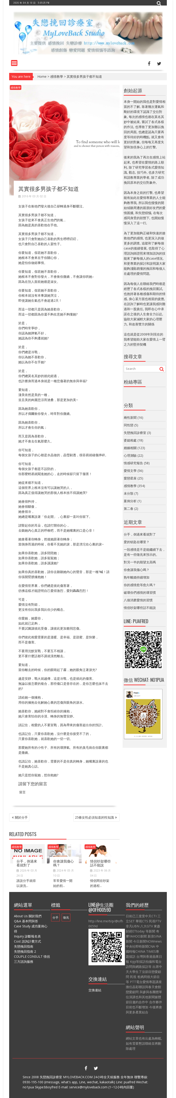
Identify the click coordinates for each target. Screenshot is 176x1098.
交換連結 (94, 990)
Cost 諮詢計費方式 (27, 941)
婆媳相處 (130, 440)
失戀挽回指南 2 (25, 951)
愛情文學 (130, 470)
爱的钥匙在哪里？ (136, 542)
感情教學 (56, 76)
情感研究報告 (133, 463)
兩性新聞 (130, 417)
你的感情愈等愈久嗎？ (140, 585)
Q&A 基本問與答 (26, 921)
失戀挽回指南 (23, 946)
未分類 (128, 493)
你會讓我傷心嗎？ (63, 862)
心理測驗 (130, 455)
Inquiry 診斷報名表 (27, 936)
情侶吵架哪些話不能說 (100, 862)
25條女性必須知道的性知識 (94, 817)
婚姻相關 (130, 448)
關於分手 (21, 817)
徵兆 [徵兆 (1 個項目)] (66, 917)
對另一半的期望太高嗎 (140, 562)
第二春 (128, 508)
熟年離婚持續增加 (136, 577)
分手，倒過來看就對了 (26, 862)
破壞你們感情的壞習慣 (140, 592)
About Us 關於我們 (27, 916)
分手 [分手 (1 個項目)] (55, 917)
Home (42, 76)
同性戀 (128, 425)
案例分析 (130, 501)
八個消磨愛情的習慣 (138, 600)
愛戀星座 (130, 478)
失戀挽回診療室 (135, 432)
